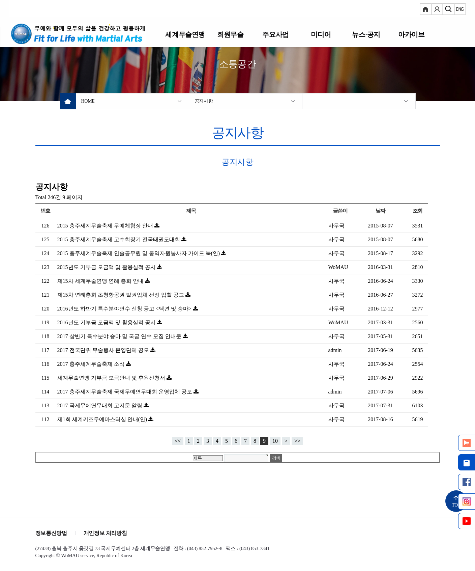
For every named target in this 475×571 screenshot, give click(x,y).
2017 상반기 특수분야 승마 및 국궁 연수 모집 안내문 (120, 336)
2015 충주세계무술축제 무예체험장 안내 (105, 225)
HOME (88, 101)
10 (275, 441)
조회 (417, 211)
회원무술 (230, 34)
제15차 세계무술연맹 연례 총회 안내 (101, 281)
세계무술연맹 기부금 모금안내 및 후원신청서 (112, 378)
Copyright (45, 555)
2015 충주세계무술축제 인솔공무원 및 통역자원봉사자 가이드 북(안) (139, 253)
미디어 (321, 34)
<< (178, 441)
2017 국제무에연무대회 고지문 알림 (100, 405)
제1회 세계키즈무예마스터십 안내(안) (103, 419)
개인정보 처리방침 (105, 533)
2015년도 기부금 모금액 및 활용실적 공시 (107, 267)
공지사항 (204, 101)
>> (297, 441)
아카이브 (411, 34)
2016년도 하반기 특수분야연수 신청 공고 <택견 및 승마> (125, 308)
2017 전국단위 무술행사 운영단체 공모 (103, 350)
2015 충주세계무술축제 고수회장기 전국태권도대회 (119, 239)
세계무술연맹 (185, 34)
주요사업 (275, 34)
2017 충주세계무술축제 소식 (91, 364)
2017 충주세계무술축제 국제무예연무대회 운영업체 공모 (125, 392)
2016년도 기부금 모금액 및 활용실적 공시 (107, 322)
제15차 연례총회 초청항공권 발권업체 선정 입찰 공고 (121, 295)
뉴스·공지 (366, 34)
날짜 (380, 211)
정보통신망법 (51, 533)
